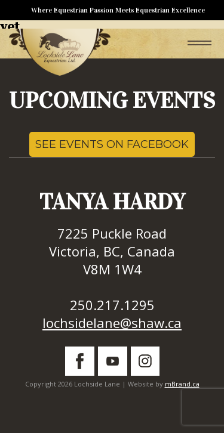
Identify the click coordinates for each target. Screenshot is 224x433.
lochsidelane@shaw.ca (112, 323)
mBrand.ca (182, 383)
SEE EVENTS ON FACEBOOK (112, 144)
